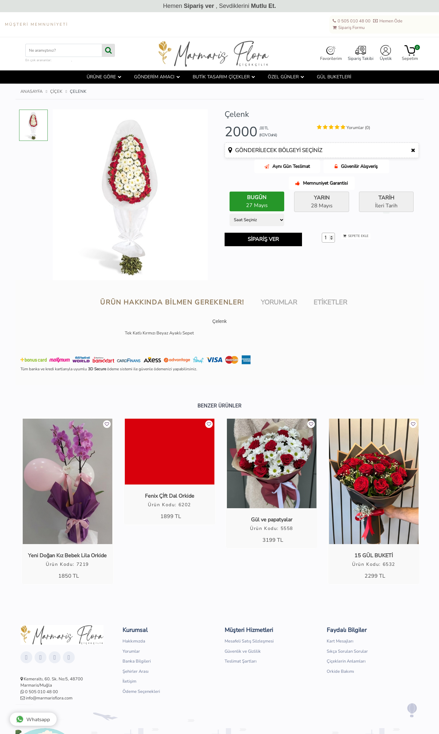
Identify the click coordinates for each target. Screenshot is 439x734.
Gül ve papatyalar (271, 519)
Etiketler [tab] (330, 302)
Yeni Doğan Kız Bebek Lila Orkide (67, 555)
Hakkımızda (134, 641)
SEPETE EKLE (356, 236)
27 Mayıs (257, 201)
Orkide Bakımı (340, 671)
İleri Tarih (386, 201)
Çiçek (56, 91)
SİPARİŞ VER (263, 239)
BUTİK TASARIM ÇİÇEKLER (221, 77)
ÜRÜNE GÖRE (101, 77)
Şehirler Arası (136, 671)
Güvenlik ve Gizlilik (243, 651)
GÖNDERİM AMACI (154, 77)
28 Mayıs (322, 201)
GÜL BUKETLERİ (334, 77)
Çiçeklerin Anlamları (346, 661)
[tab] (343, 127)
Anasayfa (31, 91)
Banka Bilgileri (137, 661)
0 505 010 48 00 (351, 21)
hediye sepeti (82, 60)
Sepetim (410, 53)
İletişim (129, 681)
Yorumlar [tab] (279, 302)
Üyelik (386, 53)
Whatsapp (33, 719)
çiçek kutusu (61, 60)
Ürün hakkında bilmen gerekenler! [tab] (172, 302)
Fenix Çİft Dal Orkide (169, 496)
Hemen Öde (387, 21)
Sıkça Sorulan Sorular (347, 651)
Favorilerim (331, 53)
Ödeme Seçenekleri (141, 692)
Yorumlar (131, 651)
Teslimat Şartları (241, 661)
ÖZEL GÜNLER (283, 77)
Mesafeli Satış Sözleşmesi (249, 641)
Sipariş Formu (348, 28)
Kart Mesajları (340, 641)
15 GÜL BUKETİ (373, 555)
